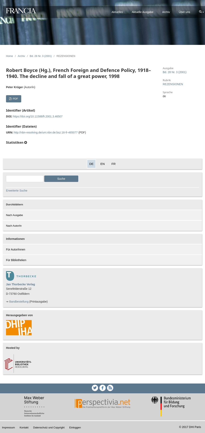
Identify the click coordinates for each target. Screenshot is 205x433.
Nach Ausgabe (14, 215)
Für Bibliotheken (16, 260)
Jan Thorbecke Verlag (20, 284)
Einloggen (75, 427)
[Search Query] (24, 178)
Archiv (166, 12)
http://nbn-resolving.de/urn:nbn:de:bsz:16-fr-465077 (46, 132)
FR (114, 164)
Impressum (8, 427)
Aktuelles (117, 12)
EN (102, 164)
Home (9, 56)
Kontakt (24, 427)
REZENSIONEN (173, 84)
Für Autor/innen (15, 249)
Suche (61, 178)
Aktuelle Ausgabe (142, 12)
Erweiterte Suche (16, 190)
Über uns (184, 12)
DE (91, 164)
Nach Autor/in (14, 225)
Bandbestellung (19, 301)
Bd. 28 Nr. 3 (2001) (41, 56)
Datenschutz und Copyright (49, 427)
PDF (15, 98)
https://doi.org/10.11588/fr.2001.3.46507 (37, 116)
